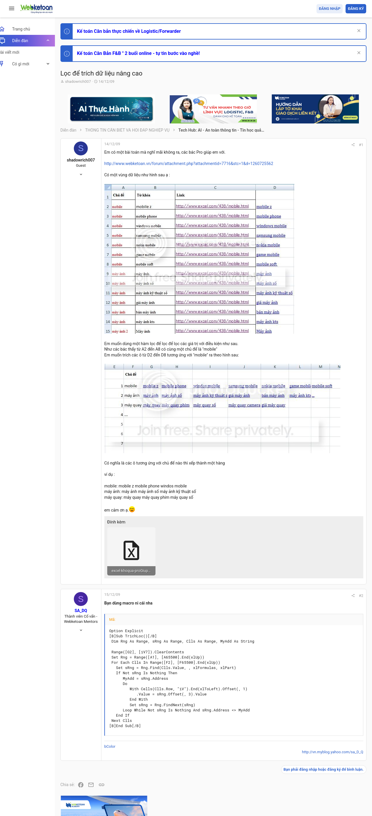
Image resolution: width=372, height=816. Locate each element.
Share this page (330, 513)
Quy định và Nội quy (268, 778)
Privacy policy (300, 778)
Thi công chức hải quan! (331, 331)
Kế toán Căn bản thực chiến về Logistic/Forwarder (135, 31)
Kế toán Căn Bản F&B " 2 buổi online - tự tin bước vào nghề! (144, 53)
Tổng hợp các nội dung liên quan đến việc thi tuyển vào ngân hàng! (333, 395)
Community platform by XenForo (118, 792)
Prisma (75, 778)
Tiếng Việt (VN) (102, 778)
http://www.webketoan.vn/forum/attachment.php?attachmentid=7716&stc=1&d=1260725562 (195, 163)
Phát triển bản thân (325, 320)
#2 (282, 565)
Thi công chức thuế (325, 449)
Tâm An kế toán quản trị (320, 480)
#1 (282, 145)
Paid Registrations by (114, 798)
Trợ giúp (322, 778)
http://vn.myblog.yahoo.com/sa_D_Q (254, 721)
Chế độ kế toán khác (326, 417)
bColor (116, 716)
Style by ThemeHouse (87, 803)
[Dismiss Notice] (358, 31)
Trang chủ (341, 778)
